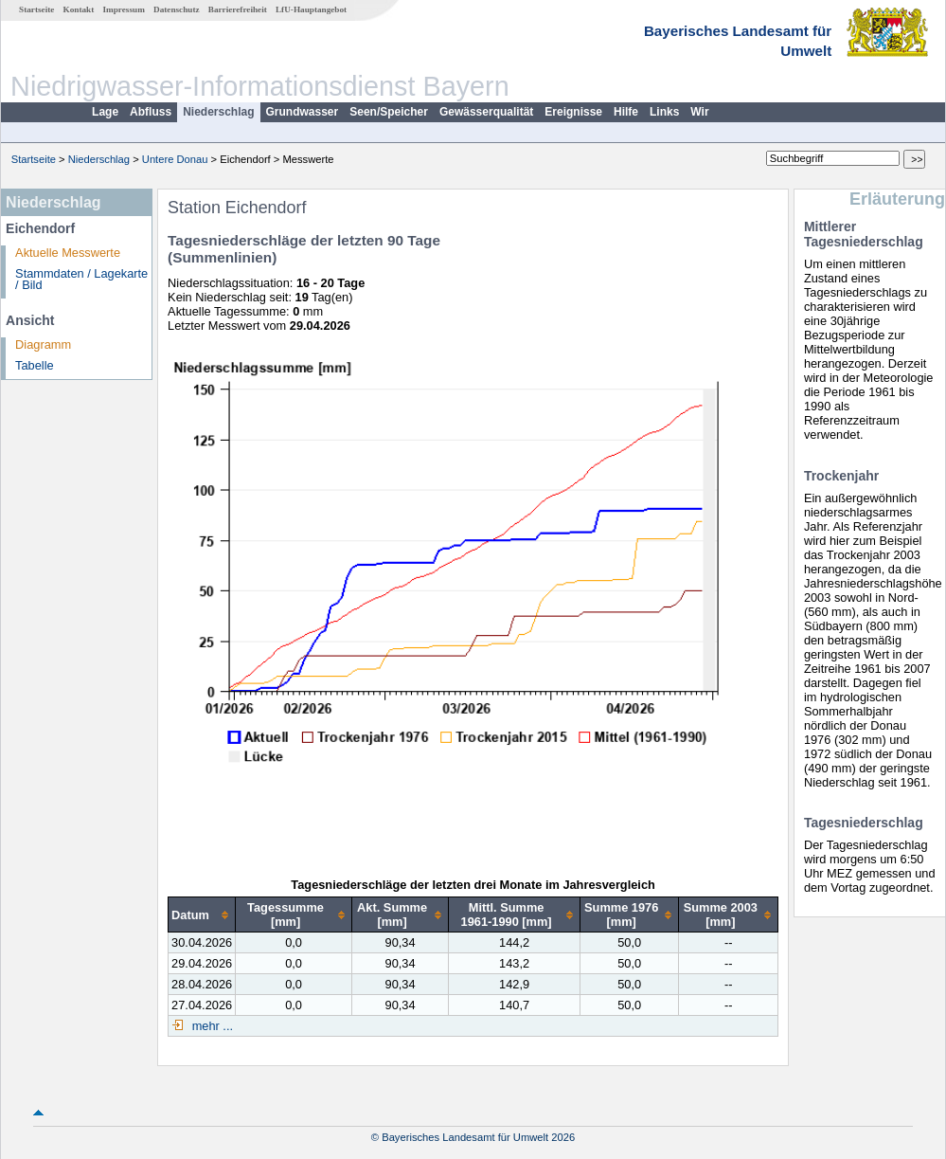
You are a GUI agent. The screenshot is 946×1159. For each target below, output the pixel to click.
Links (664, 111)
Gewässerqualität (486, 111)
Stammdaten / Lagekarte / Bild (81, 279)
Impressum (124, 9)
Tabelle (34, 365)
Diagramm (43, 344)
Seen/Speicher (388, 111)
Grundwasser (302, 111)
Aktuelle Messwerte (67, 252)
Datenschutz (176, 9)
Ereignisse (573, 111)
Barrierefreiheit (237, 9)
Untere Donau (175, 159)
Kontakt (79, 9)
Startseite (36, 9)
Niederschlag (218, 111)
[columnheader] (202, 915)
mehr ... (210, 1026)
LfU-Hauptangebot (311, 9)
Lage (105, 111)
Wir (699, 111)
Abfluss (150, 111)
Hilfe (626, 111)
